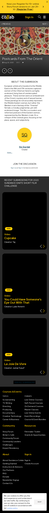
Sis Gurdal (24, 146)
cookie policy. (12, 508)
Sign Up (13, 168)
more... (9, 152)
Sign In (20, 168)
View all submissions (24, 382)
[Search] (39, 17)
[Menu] (44, 17)
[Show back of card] (42, 247)
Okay (40, 502)
